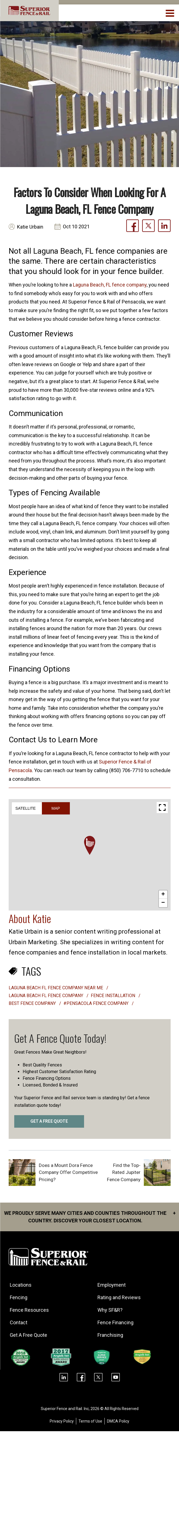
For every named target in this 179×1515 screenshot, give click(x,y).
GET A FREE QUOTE (49, 1121)
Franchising (111, 1335)
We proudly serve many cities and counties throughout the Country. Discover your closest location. (90, 1216)
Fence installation (113, 995)
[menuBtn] (170, 12)
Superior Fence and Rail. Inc (65, 1408)
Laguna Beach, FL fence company (110, 285)
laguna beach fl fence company (46, 995)
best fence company (33, 1003)
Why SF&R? (110, 1310)
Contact (19, 1322)
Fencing (19, 1297)
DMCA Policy (118, 1421)
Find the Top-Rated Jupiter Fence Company (123, 1172)
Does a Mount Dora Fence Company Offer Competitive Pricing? (68, 1172)
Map (55, 808)
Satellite (25, 808)
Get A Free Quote (29, 1335)
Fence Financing (116, 1322)
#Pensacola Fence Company (96, 1003)
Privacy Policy (62, 1421)
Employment (112, 1285)
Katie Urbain (30, 227)
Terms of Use (90, 1421)
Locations (21, 1285)
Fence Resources (29, 1310)
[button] (89, 845)
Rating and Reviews (119, 1297)
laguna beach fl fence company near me (56, 987)
